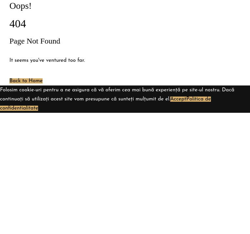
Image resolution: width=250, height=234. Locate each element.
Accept (178, 99)
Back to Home (26, 81)
